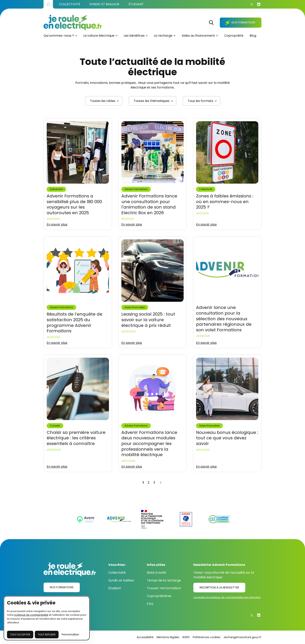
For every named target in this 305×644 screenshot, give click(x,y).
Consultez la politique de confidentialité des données (227, 597)
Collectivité (117, 572)
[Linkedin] (258, 4)
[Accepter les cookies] (20, 635)
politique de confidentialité (31, 615)
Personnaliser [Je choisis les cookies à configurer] (70, 634)
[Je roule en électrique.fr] (73, 22)
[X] (251, 4)
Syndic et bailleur (121, 580)
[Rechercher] (211, 22)
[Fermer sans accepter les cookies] (47, 635)
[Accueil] (48, 4)
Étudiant (114, 588)
